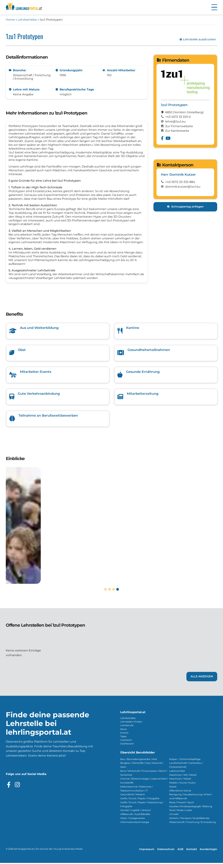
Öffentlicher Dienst (180, 791)
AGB (180, 850)
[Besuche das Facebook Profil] (9, 785)
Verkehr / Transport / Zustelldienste (189, 819)
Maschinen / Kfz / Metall (182, 775)
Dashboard (127, 744)
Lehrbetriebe (27, 19)
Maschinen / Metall (180, 779)
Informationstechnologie (134, 823)
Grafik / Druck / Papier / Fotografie (139, 799)
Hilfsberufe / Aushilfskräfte (135, 815)
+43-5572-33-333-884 (180, 182)
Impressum (146, 850)
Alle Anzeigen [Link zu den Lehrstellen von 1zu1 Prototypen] (202, 677)
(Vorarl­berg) (195, 112)
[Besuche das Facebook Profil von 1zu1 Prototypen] (162, 138)
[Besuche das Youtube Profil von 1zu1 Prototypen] (168, 138)
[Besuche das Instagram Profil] (17, 785)
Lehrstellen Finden (131, 722)
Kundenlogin (208, 850)
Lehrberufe (127, 726)
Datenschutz (165, 850)
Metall (172, 787)
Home (10, 19)
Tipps (123, 737)
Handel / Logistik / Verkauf (135, 811)
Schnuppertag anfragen (185, 207)
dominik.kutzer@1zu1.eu (182, 186)
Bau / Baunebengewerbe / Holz (138, 760)
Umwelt (173, 815)
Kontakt (191, 850)
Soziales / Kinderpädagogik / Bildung (190, 807)
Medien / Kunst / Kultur (182, 783)
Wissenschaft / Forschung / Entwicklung (192, 823)
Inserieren (126, 741)
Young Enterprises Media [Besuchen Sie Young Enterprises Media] (68, 850)
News (123, 730)
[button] (214, 7)
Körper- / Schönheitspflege (185, 760)
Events (124, 733)
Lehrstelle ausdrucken (197, 39)
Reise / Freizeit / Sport (181, 803)
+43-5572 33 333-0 (178, 116)
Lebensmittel (177, 771)
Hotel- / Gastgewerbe (132, 819)
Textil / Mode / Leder (180, 811)
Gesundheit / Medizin (132, 795)
